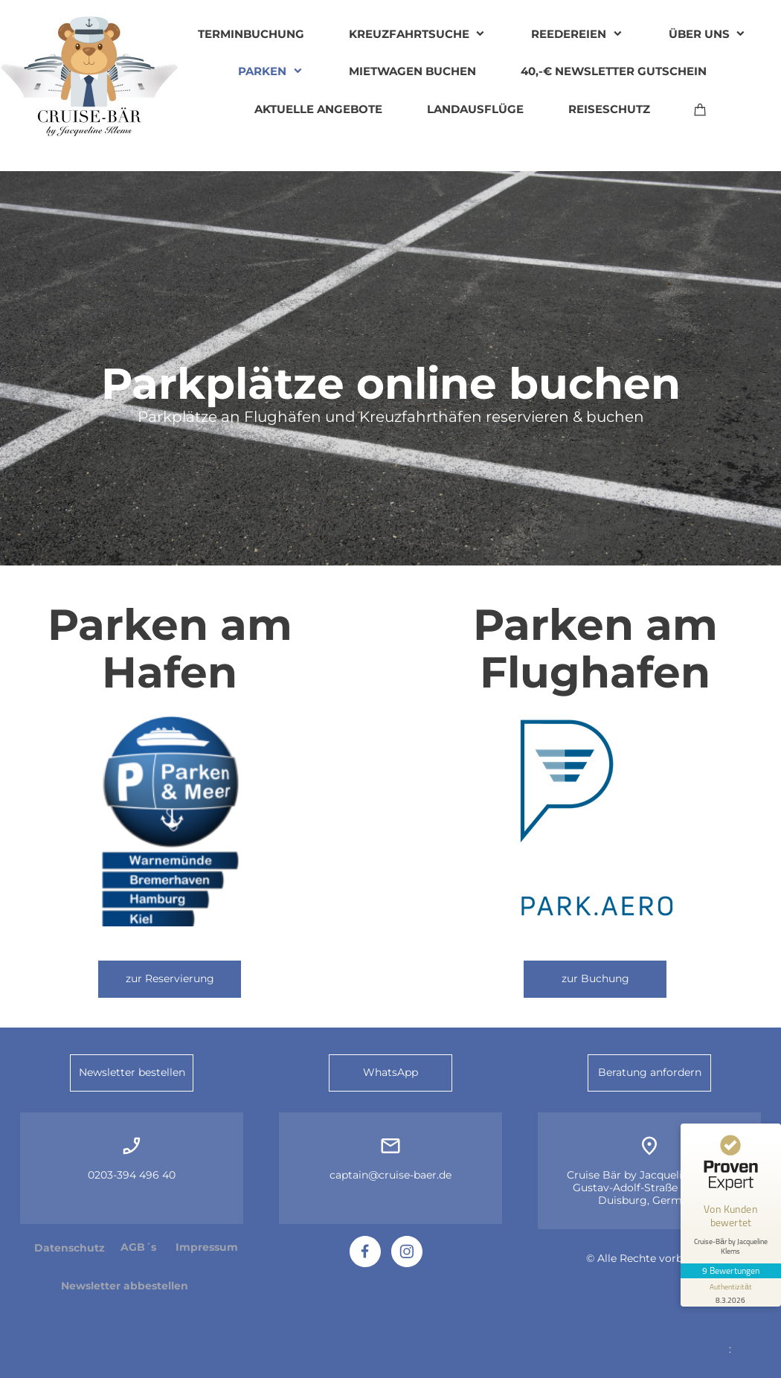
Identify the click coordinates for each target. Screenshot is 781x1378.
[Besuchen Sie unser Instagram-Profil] (406, 1251)
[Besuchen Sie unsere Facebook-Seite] (365, 1251)
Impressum (207, 1247)
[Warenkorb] (700, 109)
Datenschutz (69, 1247)
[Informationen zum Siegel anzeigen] (730, 1288)
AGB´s (138, 1247)
